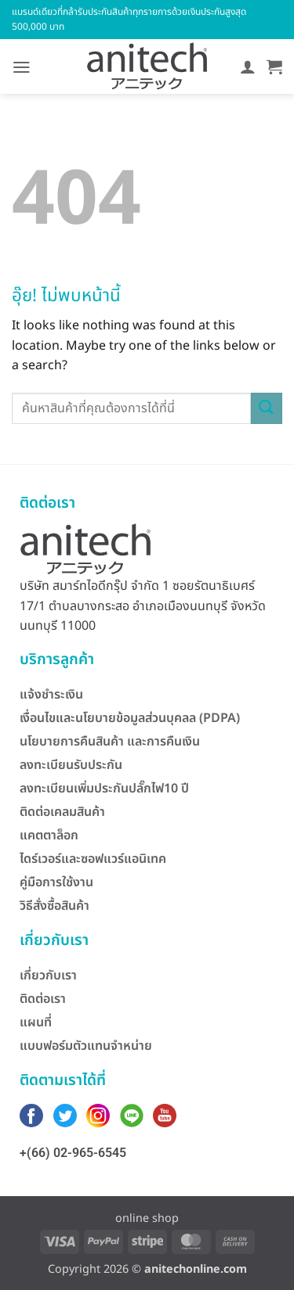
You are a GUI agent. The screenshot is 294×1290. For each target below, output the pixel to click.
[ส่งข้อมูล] (266, 408)
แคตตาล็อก (49, 835)
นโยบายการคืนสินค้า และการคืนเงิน (110, 741)
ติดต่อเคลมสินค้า (62, 812)
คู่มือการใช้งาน (56, 882)
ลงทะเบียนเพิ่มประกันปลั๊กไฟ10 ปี (104, 788)
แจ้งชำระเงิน (51, 694)
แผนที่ (36, 1022)
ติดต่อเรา (43, 999)
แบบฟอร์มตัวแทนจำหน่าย (86, 1046)
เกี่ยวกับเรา (48, 975)
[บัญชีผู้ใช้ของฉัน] (248, 66)
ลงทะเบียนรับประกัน (71, 765)
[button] (21, 67)
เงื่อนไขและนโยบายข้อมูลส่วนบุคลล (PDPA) (130, 718)
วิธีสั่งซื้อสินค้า (54, 906)
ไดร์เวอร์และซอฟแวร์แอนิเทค (93, 859)
